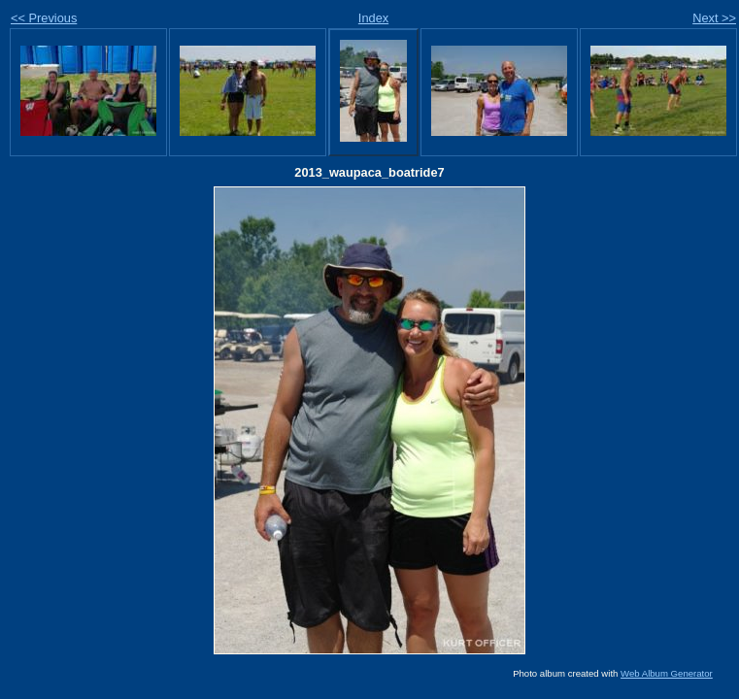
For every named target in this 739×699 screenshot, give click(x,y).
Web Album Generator (667, 673)
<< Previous (44, 18)
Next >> (714, 18)
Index (373, 18)
